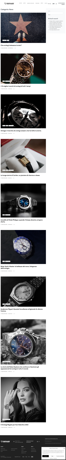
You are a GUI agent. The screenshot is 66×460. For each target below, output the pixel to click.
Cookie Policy (51, 458)
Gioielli (4, 125)
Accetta (45, 456)
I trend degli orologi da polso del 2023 (56, 26)
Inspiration (4, 40)
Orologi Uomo (8, 81)
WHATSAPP (63, 4)
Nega (52, 456)
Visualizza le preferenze (60, 456)
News (8, 40)
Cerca (49, 11)
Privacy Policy (55, 458)
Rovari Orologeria (4, 133)
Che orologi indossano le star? (54, 29)
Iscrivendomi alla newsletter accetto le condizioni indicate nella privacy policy (53, 443)
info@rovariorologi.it (29, 441)
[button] (64, 448)
